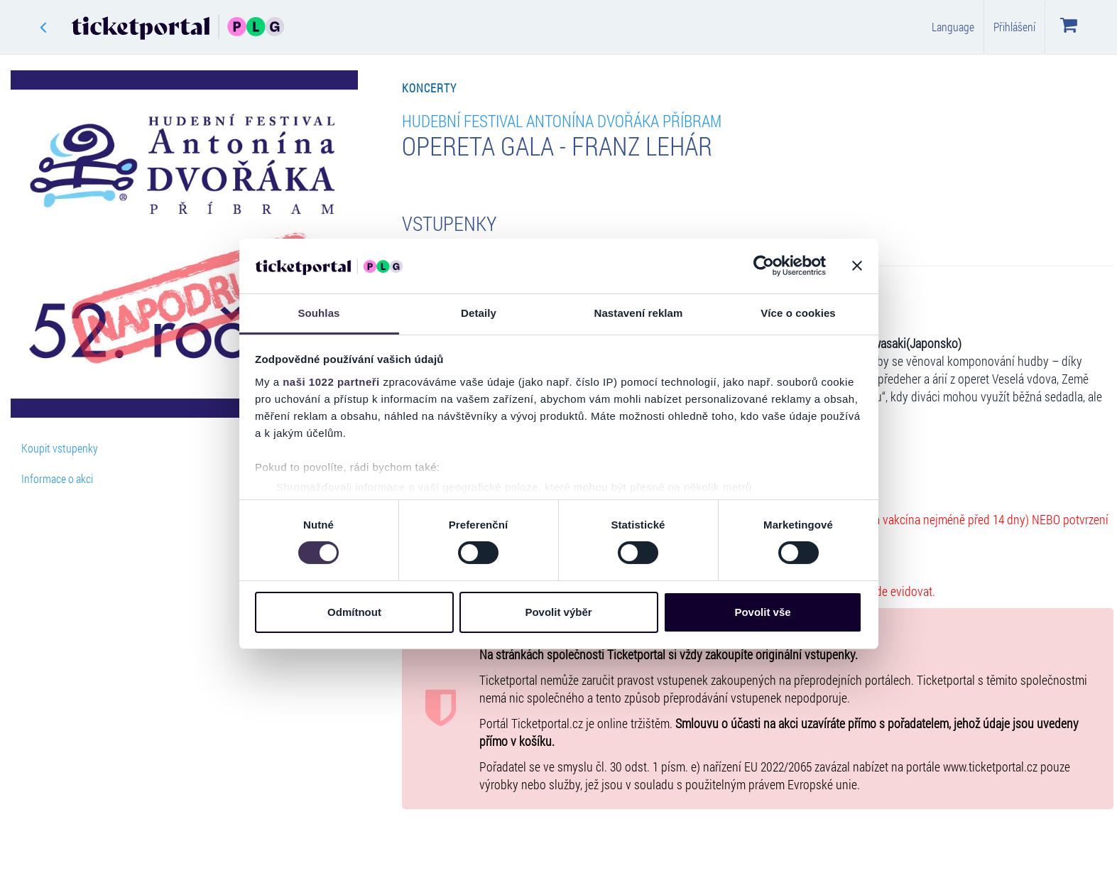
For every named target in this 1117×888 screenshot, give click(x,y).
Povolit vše (762, 612)
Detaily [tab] (478, 313)
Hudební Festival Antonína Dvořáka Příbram (561, 120)
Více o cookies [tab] (798, 313)
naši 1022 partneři (331, 382)
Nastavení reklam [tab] (638, 313)
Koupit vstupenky (59, 447)
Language (953, 26)
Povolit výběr (558, 612)
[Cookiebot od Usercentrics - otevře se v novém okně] (764, 265)
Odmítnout (354, 612)
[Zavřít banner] (857, 266)
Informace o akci (57, 478)
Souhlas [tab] (318, 313)
